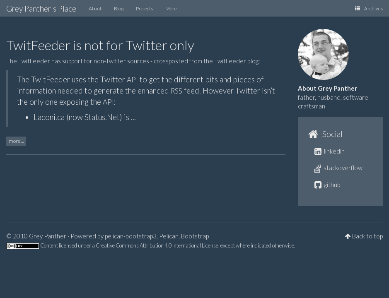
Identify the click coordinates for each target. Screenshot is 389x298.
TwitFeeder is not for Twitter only (100, 45)
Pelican (169, 236)
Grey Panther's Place (41, 8)
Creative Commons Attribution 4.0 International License (157, 245)
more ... (16, 141)
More (171, 8)
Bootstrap (195, 236)
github (327, 184)
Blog (118, 8)
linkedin (329, 151)
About (95, 8)
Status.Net (102, 117)
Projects (144, 8)
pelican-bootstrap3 (131, 236)
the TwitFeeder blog (231, 61)
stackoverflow (338, 167)
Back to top (367, 236)
